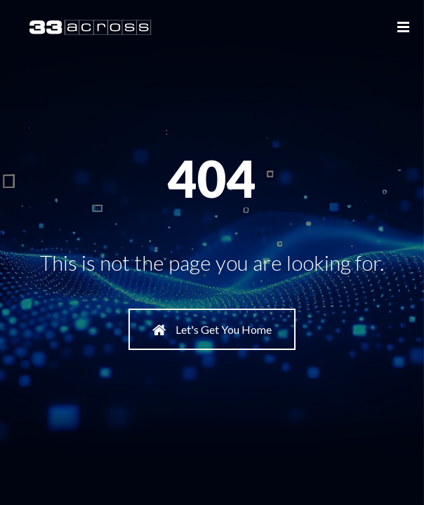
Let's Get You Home (212, 330)
